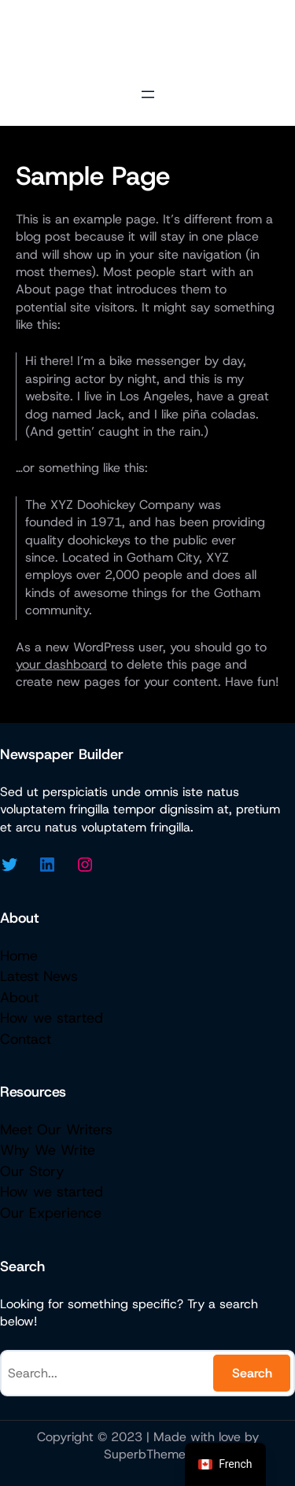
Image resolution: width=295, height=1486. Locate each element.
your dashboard (61, 664)
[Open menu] (147, 94)
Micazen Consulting (147, 40)
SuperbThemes (148, 1454)
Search (252, 1373)
